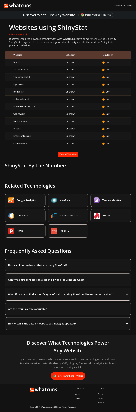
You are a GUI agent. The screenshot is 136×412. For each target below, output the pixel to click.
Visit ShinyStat (18, 34)
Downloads (119, 5)
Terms (100, 398)
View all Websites (68, 154)
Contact (101, 394)
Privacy (101, 402)
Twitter (78, 398)
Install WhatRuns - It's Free (96, 15)
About (77, 394)
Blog (129, 5)
